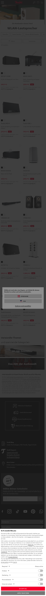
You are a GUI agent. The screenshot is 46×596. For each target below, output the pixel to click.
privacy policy (4, 562)
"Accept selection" (13, 557)
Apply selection (23, 593)
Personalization (6, 579)
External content (7, 584)
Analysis (4, 571)
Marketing (5, 575)
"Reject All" (30, 544)
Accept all (23, 589)
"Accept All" (4, 551)
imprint (15, 562)
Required (4, 566)
